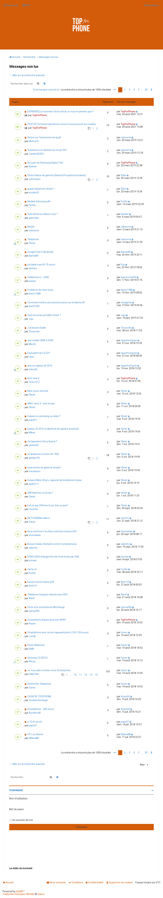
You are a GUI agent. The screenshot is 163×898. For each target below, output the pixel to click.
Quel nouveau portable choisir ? (44, 315)
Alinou (32, 661)
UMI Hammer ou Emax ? (40, 492)
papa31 (33, 420)
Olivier (32, 243)
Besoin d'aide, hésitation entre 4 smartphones (52, 544)
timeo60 (125, 696)
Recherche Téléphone (39, 683)
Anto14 (33, 585)
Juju (31, 318)
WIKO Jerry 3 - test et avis (41, 403)
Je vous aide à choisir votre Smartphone (49, 670)
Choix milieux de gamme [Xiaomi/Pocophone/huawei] (56, 175)
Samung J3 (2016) (37, 657)
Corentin (33, 509)
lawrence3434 (128, 277)
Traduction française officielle (18, 894)
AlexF (32, 598)
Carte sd (31, 569)
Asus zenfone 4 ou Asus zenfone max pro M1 (52, 531)
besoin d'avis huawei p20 (40, 582)
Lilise (31, 356)
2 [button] (125, 89)
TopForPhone (39, 115)
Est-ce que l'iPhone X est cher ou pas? (47, 505)
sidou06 (33, 369)
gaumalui (34, 217)
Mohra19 (33, 141)
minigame (126, 302)
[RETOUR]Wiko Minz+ (38, 518)
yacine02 (33, 445)
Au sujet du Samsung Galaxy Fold (45, 162)
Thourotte (34, 331)
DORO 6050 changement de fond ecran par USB (53, 556)
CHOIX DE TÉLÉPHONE (39, 696)
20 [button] (146, 89)
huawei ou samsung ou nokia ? (43, 416)
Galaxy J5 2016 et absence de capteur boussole (53, 428)
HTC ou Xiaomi (35, 734)
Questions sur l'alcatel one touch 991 (47, 150)
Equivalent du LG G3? (38, 353)
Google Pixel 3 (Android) (40, 252)
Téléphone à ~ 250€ (38, 277)
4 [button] (134, 89)
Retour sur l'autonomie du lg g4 (44, 137)
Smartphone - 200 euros (40, 709)
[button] (114, 90)
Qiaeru (41, 894)
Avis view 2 (33, 378)
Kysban (33, 166)
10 (75, 674)
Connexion (16, 790)
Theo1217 (34, 382)
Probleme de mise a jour (40, 289)
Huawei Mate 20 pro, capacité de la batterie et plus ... (55, 480)
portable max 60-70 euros (41, 264)
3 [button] (129, 89)
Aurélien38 (35, 712)
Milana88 (34, 738)
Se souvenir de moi (22, 820)
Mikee (32, 432)
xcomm (125, 518)
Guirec (124, 632)
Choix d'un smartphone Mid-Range (46, 607)
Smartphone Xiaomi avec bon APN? (46, 619)
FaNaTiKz (34, 674)
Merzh (32, 344)
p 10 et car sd (34, 721)
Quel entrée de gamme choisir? (44, 467)
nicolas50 (34, 192)
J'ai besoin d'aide (36, 327)
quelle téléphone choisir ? (41, 188)
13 (91, 674)
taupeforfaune (129, 340)
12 (85, 674)
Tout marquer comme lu (46, 89)
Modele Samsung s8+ (39, 201)
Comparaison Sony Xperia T (42, 441)
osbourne (126, 137)
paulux (32, 281)
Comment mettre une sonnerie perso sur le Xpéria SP (56, 302)
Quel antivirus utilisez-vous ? (42, 214)
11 (80, 674)
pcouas (33, 560)
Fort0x (32, 205)
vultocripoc (35, 179)
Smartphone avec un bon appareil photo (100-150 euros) (58, 632)
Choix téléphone (36, 645)
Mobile (31, 226)
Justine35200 (36, 153)
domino (33, 268)
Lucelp (32, 636)
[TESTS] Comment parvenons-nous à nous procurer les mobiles (61, 124)
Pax (123, 264)
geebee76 (34, 457)
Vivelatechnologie (38, 700)
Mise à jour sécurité (37, 391)
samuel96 (34, 611)
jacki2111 (34, 484)
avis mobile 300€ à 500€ (40, 340)
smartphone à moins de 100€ (43, 454)
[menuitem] (26, 5)
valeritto (33, 547)
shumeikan (35, 535)
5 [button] (138, 89)
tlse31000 (34, 306)
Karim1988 (35, 293)
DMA (31, 648)
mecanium (34, 471)
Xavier (32, 521)
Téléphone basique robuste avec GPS (47, 594)
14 (96, 674)
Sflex (123, 175)
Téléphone (33, 239)
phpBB (19, 891)
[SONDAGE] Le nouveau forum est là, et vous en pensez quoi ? (60, 111)
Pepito (32, 623)
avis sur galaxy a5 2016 (39, 365)
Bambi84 (33, 255)
